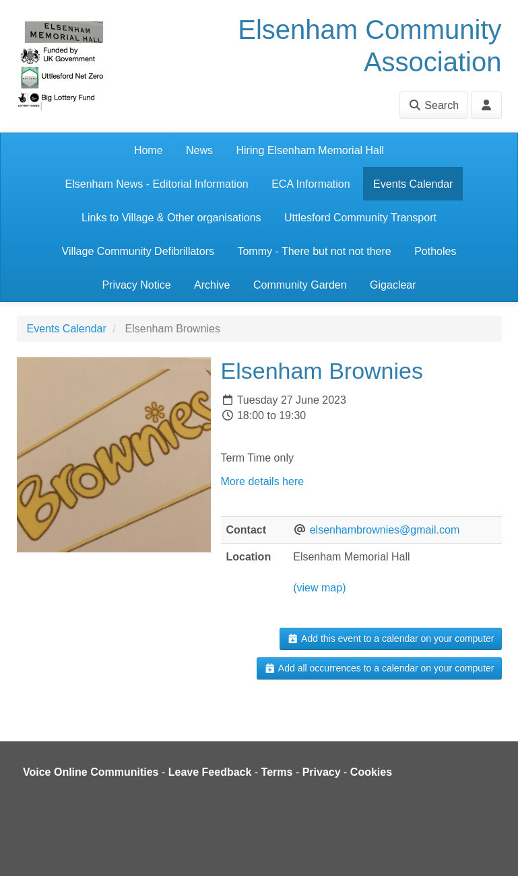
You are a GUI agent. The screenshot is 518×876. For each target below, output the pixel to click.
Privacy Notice (136, 285)
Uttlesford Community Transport (360, 217)
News (199, 150)
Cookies (371, 772)
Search (433, 105)
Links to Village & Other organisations (171, 217)
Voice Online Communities (91, 772)
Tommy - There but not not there (314, 251)
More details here (264, 481)
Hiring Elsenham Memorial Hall (310, 150)
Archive (212, 285)
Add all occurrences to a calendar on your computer (379, 668)
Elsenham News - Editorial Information (157, 184)
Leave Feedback (210, 772)
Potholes (435, 251)
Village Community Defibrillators (138, 251)
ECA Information (310, 184)
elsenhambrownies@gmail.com (385, 530)
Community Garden (300, 285)
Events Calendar (413, 184)
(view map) (319, 587)
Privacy (321, 772)
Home (148, 150)
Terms (277, 772)
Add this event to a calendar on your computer (390, 638)
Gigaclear (393, 285)
